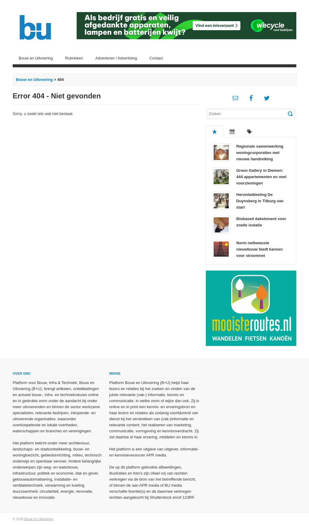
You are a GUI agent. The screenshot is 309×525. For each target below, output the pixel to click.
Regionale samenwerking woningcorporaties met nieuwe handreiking (259, 152)
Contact (156, 58)
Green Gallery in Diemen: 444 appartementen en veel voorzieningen (261, 176)
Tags (249, 131)
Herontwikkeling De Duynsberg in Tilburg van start (260, 201)
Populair (214, 131)
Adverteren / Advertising (116, 58)
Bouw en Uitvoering (36, 58)
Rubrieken (74, 58)
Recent (232, 131)
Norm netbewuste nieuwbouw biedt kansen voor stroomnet (259, 249)
